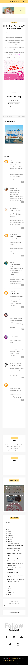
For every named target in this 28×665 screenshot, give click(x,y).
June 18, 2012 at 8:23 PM (15, 315)
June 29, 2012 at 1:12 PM (15, 386)
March (9, 590)
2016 (7, 525)
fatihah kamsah (15, 364)
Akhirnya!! (9, 584)
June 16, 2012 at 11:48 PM (15, 190)
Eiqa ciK (12, 262)
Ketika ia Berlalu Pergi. (12, 572)
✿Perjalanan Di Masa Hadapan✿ (15, 560)
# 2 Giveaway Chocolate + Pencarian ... (13, 141)
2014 (7, 529)
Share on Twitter (15, 103)
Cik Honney (17, 54)
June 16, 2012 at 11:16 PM (15, 162)
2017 (7, 522)
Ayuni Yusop (14, 208)
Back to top (21, 663)
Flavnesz (13, 314)
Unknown (13, 160)
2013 (7, 531)
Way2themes (15, 658)
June (9, 541)
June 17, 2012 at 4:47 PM (15, 236)
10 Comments (13, 33)
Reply (22, 181)
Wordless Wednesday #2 (13, 550)
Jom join (14, 22)
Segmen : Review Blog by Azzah (15, 558)
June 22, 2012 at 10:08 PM (15, 365)
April (9, 588)
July (8, 539)
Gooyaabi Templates (9, 660)
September (10, 535)
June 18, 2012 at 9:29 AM (15, 293)
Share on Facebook (14, 100)
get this (5, 605)
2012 (7, 533)
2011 (7, 594)
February (10, 592)
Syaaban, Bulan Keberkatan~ (14, 548)
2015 (7, 527)
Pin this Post (15, 106)
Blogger (17, 612)
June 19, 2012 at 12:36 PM (15, 338)
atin (11, 384)
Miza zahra (14, 234)
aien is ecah (14, 188)
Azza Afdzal (14, 336)
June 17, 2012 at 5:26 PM (15, 264)
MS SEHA (5, 434)
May (9, 586)
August (9, 537)
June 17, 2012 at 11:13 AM (15, 210)
